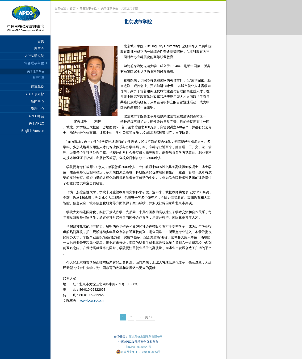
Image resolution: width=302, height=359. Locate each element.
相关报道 (38, 77)
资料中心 (37, 109)
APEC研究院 (34, 56)
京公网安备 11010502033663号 (138, 352)
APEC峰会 (36, 116)
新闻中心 (37, 101)
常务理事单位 (34, 63)
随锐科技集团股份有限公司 (146, 336)
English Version (32, 131)
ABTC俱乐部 (34, 94)
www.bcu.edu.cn (92, 300)
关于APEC (36, 123)
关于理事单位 (35, 71)
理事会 (39, 48)
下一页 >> (145, 317)
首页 (41, 41)
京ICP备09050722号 (138, 347)
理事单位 (37, 87)
